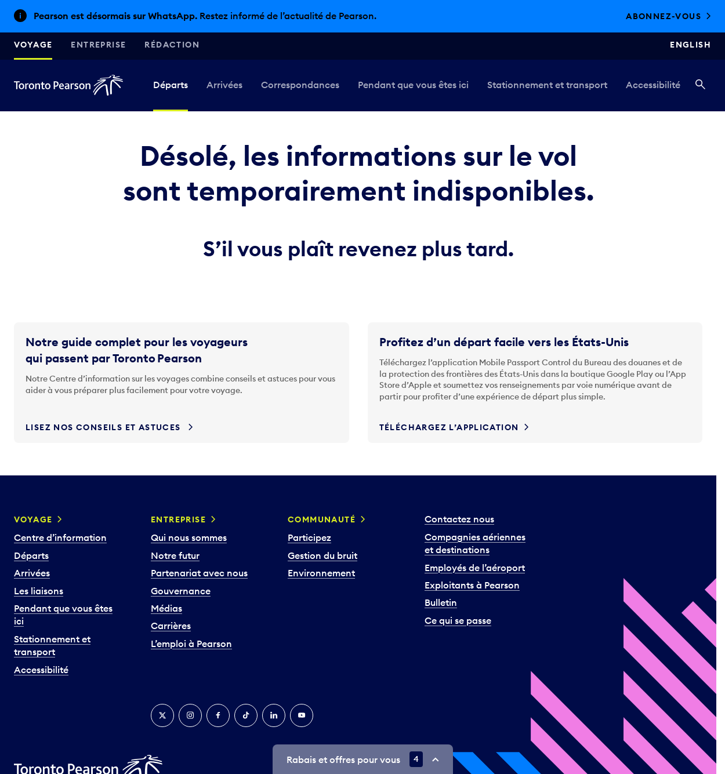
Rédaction (172, 44)
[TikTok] (246, 715)
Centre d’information (60, 537)
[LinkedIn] (273, 715)
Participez (309, 537)
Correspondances (300, 84)
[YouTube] (301, 715)
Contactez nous (459, 519)
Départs (170, 84)
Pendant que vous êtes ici (413, 84)
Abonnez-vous (663, 16)
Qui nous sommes (189, 537)
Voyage (33, 44)
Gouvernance (181, 591)
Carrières (171, 625)
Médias (166, 608)
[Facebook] (218, 715)
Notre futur (175, 555)
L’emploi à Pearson (191, 643)
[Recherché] (700, 85)
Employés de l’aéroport (475, 567)
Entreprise (98, 44)
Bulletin (441, 602)
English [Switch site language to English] (690, 44)
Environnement (321, 573)
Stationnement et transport (547, 84)
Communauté (322, 519)
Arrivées (224, 84)
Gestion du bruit (322, 555)
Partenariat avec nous (199, 573)
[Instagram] (190, 715)
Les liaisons (38, 591)
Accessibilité (653, 84)
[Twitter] (162, 715)
